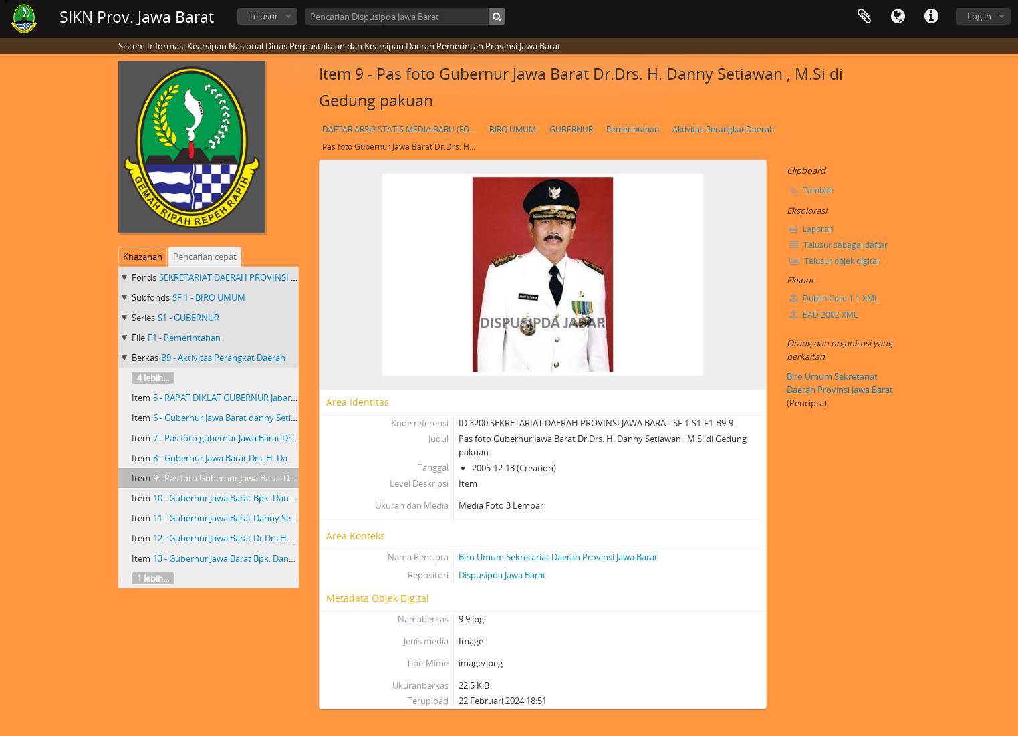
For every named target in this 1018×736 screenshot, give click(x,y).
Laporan (811, 229)
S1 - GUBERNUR (188, 318)
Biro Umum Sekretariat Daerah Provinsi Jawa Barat (558, 557)
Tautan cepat (931, 16)
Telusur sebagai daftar (838, 245)
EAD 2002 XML (823, 314)
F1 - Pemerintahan (184, 338)
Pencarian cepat (205, 257)
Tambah (818, 190)
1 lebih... (153, 578)
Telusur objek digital (834, 261)
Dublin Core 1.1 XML (833, 298)
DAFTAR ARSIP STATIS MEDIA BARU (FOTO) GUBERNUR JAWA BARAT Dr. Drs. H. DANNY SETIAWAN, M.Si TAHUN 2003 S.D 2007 (400, 129)
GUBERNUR (571, 129)
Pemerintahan (632, 129)
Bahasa (897, 16)
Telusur (263, 16)
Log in (979, 16)
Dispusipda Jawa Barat (502, 575)
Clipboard (864, 16)
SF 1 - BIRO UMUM (208, 297)
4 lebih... (153, 378)
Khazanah (142, 257)
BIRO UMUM (512, 129)
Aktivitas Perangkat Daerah (723, 129)
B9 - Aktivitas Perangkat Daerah (223, 358)
